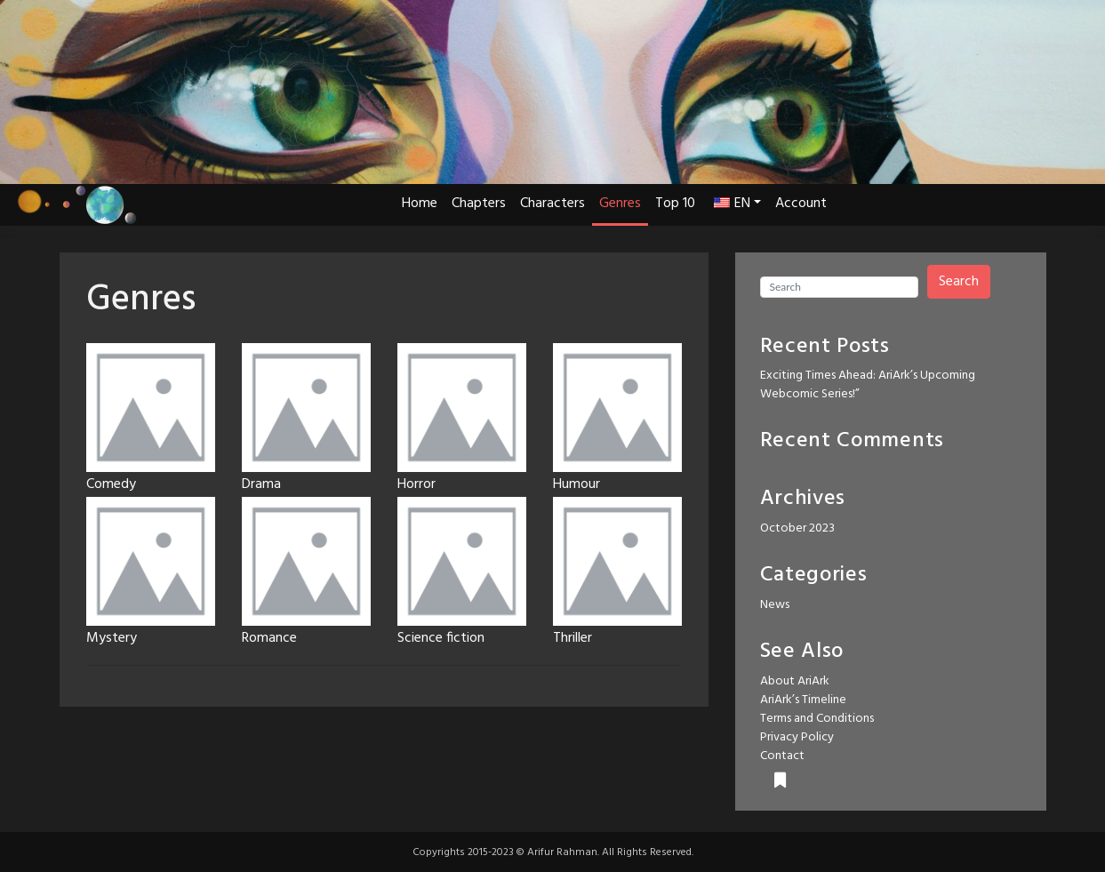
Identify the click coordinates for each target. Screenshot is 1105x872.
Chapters (479, 203)
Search (959, 281)
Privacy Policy (797, 737)
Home (419, 203)
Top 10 (675, 203)
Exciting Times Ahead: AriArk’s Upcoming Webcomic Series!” (867, 384)
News (774, 605)
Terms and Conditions (817, 718)
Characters (552, 203)
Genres (620, 203)
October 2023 (797, 528)
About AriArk (794, 681)
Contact (782, 756)
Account (801, 203)
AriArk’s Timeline (803, 700)
